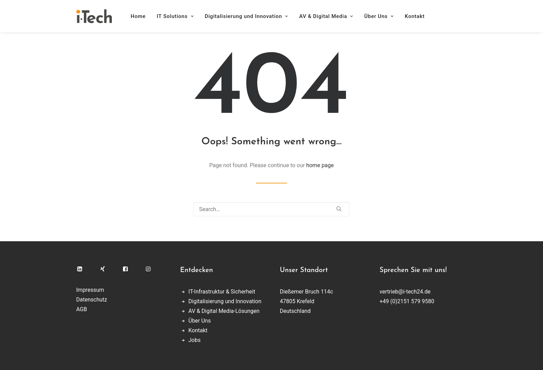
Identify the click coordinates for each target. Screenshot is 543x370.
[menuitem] (140, 16)
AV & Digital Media (326, 16)
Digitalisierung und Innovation (246, 16)
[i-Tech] (94, 16)
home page (320, 165)
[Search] (271, 209)
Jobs (194, 340)
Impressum (90, 290)
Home (138, 16)
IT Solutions (175, 16)
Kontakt (415, 16)
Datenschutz (91, 299)
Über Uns (379, 16)
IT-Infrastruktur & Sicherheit (221, 291)
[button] (339, 208)
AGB (81, 309)
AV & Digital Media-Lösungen (223, 311)
